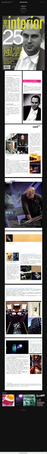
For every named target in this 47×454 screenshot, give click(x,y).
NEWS (6, 2)
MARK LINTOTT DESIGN (23, 2)
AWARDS (2, 2)
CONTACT (9, 2)
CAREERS (5, 2)
